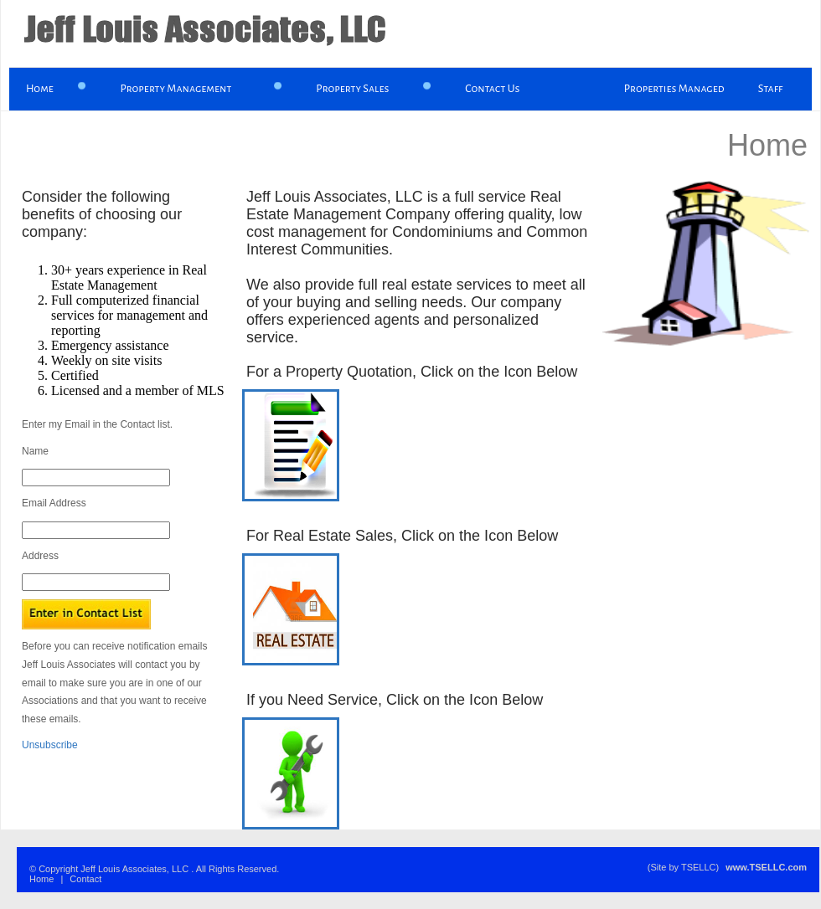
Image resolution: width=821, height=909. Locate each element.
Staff (770, 89)
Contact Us (492, 89)
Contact (85, 879)
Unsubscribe (50, 745)
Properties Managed (674, 89)
